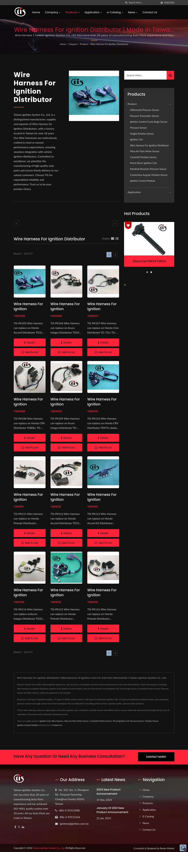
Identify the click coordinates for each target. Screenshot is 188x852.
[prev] (16, 223)
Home (36, 12)
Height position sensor (142, 133)
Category (73, 44)
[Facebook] (15, 826)
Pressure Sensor (138, 127)
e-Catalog (115, 12)
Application (93, 12)
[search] (126, 2)
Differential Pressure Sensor (144, 110)
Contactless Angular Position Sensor (149, 175)
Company (52, 12)
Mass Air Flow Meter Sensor (144, 151)
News (132, 12)
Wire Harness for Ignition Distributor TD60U (66, 595)
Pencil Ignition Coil (121, 721)
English (169, 2)
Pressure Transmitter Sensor (144, 116)
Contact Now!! (156, 756)
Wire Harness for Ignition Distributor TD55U (66, 309)
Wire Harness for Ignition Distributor (109, 44)
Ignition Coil (136, 139)
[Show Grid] (112, 238)
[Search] (143, 2)
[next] (115, 223)
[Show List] (117, 238)
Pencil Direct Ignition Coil (143, 163)
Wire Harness (57, 721)
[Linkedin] (23, 826)
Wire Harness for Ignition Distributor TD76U (66, 499)
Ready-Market (167, 847)
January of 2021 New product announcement (112, 809)
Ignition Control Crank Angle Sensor (148, 121)
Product (84, 44)
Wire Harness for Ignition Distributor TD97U (102, 404)
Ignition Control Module (142, 180)
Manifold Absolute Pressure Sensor (148, 169)
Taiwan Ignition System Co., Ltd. (49, 847)
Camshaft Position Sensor (143, 157)
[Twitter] (19, 826)
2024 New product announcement (109, 791)
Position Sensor (152, 721)
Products (72, 12)
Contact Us (149, 12)
